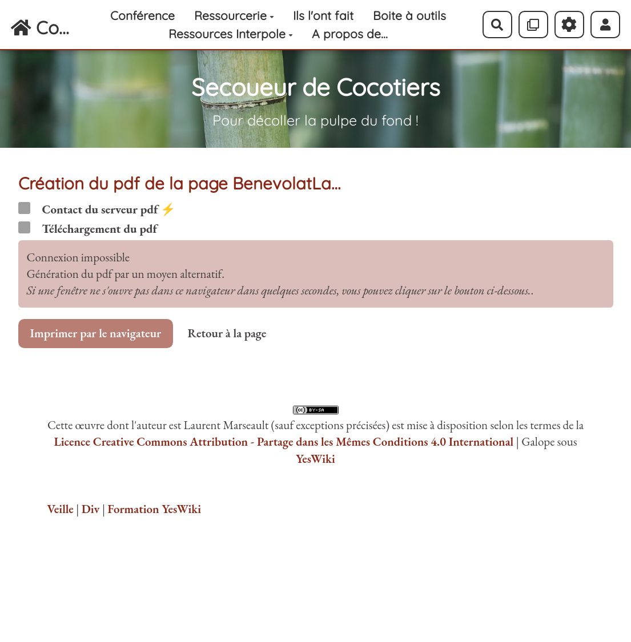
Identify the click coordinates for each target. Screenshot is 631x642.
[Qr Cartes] (534, 24)
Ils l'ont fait (323, 15)
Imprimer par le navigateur (96, 333)
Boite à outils (409, 15)
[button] (605, 24)
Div (91, 508)
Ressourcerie (234, 15)
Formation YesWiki (154, 508)
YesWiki (315, 458)
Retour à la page (226, 333)
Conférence (142, 15)
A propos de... (350, 33)
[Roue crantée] (569, 24)
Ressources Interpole (230, 33)
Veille (60, 508)
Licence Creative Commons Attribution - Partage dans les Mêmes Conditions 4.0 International (283, 441)
